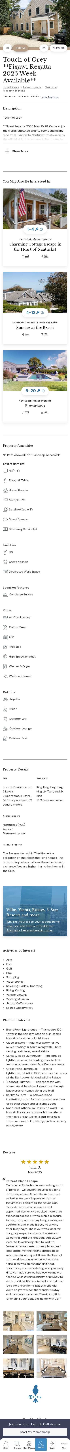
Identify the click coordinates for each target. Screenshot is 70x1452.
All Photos (58, 47)
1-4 (35, 229)
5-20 (35, 391)
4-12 (35, 312)
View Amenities (50, 97)
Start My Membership (35, 1432)
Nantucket (51, 87)
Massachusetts (32, 87)
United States (11, 87)
